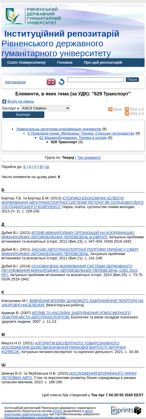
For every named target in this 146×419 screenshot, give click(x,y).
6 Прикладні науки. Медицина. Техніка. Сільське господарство (81, 133)
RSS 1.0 (137, 109)
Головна (65, 62)
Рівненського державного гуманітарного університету (60, 43)
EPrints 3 (59, 411)
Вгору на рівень (21, 101)
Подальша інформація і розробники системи (34, 417)
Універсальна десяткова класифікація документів (58, 129)
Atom (117, 109)
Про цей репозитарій (103, 62)
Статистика (76, 71)
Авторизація (15, 82)
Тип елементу (89, 157)
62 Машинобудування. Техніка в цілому (73, 137)
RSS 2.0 (137, 114)
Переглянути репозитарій (30, 71)
